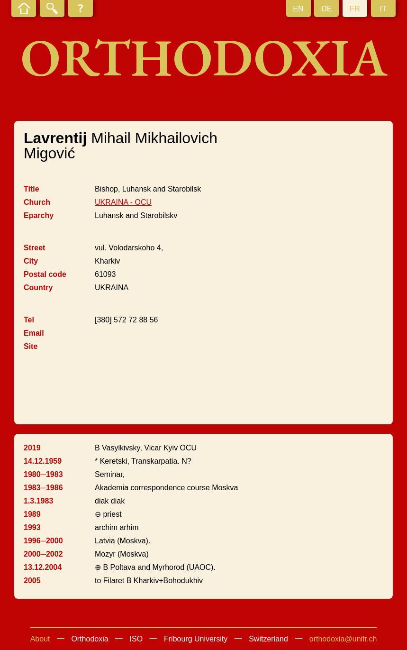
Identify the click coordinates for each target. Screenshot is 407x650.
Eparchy (39, 215)
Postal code (45, 274)
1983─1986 (43, 488)
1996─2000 (43, 541)
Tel (29, 320)
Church (37, 202)
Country (38, 288)
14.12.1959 (43, 461)
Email (34, 333)
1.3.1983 (38, 501)
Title (31, 189)
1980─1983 (43, 474)
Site (30, 346)
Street (34, 248)
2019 (32, 448)
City (31, 261)
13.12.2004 (43, 567)
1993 (32, 527)
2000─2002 (43, 554)
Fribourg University (195, 639)
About (40, 639)
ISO (136, 639)
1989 (32, 514)
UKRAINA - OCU (123, 202)
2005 (32, 581)
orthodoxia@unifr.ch (343, 639)
